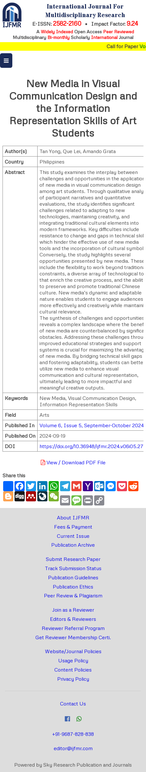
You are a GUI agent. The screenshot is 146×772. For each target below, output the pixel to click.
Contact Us (73, 703)
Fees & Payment (73, 527)
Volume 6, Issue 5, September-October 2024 (92, 425)
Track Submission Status (73, 568)
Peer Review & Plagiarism (73, 595)
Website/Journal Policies (73, 651)
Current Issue (73, 536)
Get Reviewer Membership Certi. (73, 637)
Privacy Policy (73, 679)
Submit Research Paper (73, 559)
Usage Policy (73, 660)
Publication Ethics (73, 586)
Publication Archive (73, 545)
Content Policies (73, 669)
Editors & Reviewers (73, 619)
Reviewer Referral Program (73, 628)
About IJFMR (73, 517)
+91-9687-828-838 (73, 734)
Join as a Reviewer (73, 610)
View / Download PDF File (73, 462)
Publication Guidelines (73, 577)
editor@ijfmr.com (73, 748)
